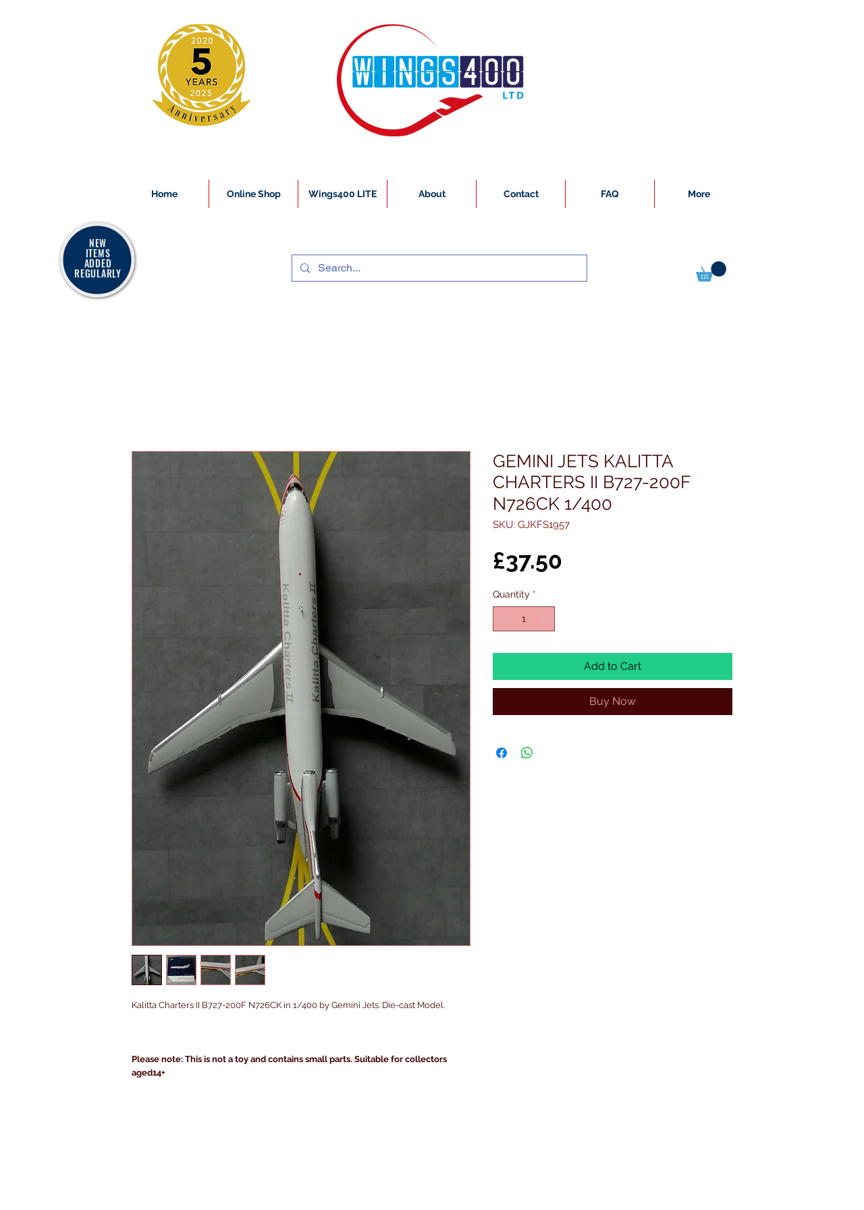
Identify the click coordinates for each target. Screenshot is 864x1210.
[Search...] (438, 268)
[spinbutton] (524, 619)
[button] (711, 271)
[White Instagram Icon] (132, 1202)
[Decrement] (503, 619)
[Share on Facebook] (501, 753)
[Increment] (544, 619)
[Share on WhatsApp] (527, 753)
